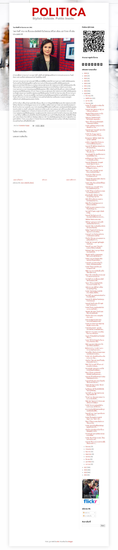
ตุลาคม (88, 100)
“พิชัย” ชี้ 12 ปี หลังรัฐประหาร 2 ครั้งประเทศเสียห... (94, 203)
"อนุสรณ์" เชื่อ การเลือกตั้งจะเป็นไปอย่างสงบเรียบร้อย (95, 226)
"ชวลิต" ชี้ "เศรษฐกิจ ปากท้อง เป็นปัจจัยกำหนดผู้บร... (94, 106)
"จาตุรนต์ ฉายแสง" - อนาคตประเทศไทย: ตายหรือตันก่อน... (94, 328)
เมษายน (88, 456)
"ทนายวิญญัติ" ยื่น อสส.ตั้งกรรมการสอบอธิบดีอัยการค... (95, 155)
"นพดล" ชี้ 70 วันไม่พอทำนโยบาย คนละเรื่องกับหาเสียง (94, 340)
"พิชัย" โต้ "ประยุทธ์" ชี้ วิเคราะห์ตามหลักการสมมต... (94, 365)
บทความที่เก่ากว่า (71, 180)
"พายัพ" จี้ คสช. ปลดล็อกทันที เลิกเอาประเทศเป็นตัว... (94, 308)
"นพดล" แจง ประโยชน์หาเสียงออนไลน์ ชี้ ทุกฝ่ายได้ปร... (93, 259)
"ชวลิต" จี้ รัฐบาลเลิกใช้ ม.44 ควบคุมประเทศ (93, 267)
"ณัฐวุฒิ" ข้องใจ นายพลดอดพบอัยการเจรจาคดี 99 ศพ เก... (94, 255)
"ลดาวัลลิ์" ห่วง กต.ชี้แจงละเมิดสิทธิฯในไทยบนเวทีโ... (94, 279)
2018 (85, 93)
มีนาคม (88, 459)
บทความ (86, 512)
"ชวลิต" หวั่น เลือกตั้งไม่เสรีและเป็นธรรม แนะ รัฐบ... (95, 357)
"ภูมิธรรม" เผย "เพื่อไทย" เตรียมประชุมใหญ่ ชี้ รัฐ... (94, 287)
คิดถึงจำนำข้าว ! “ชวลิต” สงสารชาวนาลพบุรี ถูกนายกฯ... (94, 349)
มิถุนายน (88, 451)
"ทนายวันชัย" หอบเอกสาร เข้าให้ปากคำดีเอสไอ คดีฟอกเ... (94, 369)
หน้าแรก (44, 180)
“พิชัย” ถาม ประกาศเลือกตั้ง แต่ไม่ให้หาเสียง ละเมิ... (94, 271)
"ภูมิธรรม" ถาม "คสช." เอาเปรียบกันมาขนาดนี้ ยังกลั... (94, 332)
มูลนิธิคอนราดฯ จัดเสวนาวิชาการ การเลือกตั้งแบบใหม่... (94, 159)
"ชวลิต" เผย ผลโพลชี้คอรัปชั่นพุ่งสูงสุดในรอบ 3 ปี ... (94, 426)
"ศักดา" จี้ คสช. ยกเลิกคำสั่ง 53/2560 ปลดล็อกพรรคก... (93, 373)
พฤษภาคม (89, 454)
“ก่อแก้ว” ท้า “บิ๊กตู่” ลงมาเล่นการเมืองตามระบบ (93, 175)
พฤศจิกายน (89, 98)
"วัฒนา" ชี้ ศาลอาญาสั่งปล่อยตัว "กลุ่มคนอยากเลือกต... (94, 122)
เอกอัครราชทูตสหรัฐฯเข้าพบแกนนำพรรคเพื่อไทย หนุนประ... (94, 142)
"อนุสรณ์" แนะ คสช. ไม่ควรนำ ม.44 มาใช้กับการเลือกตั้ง (94, 247)
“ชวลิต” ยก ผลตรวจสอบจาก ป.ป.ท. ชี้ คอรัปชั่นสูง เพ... (95, 208)
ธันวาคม (88, 95)
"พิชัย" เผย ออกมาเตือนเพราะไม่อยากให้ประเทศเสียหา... (94, 344)
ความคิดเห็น (87, 516)
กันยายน (88, 103)
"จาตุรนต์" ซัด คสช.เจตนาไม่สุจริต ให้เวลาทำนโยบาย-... (95, 381)
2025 (85, 76)
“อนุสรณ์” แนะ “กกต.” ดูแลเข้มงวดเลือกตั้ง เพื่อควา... (95, 414)
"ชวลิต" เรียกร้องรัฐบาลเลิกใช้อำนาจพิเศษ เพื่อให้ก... (93, 291)
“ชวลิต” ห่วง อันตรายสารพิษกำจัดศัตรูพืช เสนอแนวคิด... (94, 324)
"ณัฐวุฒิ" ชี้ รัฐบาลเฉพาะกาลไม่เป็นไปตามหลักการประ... (94, 114)
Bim (58, 541)
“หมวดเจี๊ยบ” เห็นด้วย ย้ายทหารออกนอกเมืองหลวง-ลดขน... (95, 353)
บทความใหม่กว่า (18, 180)
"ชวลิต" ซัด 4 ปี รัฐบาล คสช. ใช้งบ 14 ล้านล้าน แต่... (95, 438)
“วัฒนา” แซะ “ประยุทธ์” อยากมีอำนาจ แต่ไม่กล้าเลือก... (94, 171)
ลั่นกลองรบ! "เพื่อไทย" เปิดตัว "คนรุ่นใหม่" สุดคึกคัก (94, 138)
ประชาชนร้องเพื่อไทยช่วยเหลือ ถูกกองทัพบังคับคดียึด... (95, 410)
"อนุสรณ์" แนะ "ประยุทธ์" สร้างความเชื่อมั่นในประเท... (94, 187)
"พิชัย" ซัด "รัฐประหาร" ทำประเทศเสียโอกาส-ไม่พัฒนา (95, 401)
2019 (85, 91)
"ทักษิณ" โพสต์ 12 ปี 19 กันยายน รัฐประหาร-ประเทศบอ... (94, 230)
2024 (85, 78)
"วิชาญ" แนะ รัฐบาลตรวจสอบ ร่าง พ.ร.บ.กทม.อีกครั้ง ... (95, 397)
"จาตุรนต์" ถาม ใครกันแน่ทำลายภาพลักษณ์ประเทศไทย (94, 234)
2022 (85, 83)
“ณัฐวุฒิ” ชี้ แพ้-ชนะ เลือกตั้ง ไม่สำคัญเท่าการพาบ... (94, 167)
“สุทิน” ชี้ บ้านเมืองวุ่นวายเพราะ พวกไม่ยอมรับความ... (94, 199)
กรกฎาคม (88, 449)
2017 (85, 467)
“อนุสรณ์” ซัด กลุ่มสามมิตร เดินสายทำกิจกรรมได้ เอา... (95, 179)
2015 (85, 472)
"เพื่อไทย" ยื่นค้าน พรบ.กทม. (93, 219)
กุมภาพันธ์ (89, 461)
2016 (85, 470)
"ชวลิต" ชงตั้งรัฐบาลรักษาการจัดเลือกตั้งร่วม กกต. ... (94, 126)
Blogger (70, 541)
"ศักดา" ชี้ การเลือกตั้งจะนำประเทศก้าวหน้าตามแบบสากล (95, 275)
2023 (85, 81)
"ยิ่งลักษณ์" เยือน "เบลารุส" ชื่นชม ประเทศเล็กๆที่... (94, 251)
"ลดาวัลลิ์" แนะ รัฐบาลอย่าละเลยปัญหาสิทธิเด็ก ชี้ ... (94, 393)
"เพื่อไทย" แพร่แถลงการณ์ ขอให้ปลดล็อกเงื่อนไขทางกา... (94, 222)
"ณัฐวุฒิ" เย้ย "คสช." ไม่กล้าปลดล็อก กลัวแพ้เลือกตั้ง (94, 312)
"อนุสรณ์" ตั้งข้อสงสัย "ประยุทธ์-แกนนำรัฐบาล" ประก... (94, 163)
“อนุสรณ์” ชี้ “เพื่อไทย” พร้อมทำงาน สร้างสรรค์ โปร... (95, 146)
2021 (85, 86)
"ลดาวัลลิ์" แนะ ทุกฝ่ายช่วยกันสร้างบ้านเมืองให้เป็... (95, 296)
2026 (85, 73)
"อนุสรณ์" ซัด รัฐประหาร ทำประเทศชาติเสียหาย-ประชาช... (94, 216)
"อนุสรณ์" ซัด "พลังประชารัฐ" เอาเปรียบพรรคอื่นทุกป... (94, 110)
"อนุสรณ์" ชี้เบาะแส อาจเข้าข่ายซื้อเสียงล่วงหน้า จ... (95, 442)
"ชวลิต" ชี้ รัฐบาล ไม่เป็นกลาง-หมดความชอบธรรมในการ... (95, 191)
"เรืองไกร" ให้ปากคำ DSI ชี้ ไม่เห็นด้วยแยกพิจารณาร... (94, 361)
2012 (85, 475)
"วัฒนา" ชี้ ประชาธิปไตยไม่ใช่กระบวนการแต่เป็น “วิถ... (93, 283)
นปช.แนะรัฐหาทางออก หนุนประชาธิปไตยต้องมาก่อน (93, 320)
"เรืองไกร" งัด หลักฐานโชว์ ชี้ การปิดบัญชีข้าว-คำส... (94, 430)
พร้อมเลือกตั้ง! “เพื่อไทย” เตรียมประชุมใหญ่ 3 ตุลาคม (93, 195)
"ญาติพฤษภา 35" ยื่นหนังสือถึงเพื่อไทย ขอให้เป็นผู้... (94, 389)
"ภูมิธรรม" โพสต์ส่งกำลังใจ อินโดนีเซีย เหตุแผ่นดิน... (93, 118)
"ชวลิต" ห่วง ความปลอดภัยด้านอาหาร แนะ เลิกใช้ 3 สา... (94, 406)
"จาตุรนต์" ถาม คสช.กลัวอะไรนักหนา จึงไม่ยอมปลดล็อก (93, 263)
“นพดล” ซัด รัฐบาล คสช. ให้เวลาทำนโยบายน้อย (94, 385)
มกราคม (88, 464)
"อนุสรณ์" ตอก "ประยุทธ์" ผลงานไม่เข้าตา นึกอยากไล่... (95, 130)
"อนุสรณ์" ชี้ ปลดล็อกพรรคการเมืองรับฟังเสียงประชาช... (95, 377)
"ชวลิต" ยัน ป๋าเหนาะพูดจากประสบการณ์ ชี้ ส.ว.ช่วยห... (93, 134)
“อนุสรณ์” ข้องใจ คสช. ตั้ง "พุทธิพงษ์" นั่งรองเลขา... (94, 304)
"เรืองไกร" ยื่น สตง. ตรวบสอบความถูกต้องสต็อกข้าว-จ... (95, 239)
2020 (85, 88)
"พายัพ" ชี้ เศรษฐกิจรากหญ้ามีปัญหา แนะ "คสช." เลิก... (93, 418)
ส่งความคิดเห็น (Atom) (27, 183)
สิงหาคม (88, 446)
